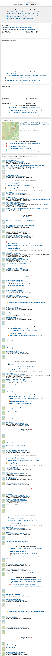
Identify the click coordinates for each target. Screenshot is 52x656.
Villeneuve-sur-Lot (24, 296)
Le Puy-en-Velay (24, 264)
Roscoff (17, 313)
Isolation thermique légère (28, 551)
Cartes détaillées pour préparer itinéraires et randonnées (29, 188)
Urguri (32, 236)
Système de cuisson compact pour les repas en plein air (34, 335)
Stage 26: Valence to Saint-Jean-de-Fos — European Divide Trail (20, 220)
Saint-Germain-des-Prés (22, 166)
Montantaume (29, 166)
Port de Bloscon (21, 313)
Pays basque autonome (13, 198)
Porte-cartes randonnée (12, 78)
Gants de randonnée (16, 112)
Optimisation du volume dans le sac (28, 584)
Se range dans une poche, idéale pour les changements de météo (32, 15)
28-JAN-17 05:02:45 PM (11, 643)
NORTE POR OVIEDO (10, 527)
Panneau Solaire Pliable (13, 143)
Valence (21, 221)
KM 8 (7, 563)
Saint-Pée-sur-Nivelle (27, 236)
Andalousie (11, 478)
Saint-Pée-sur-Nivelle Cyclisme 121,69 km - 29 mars (17, 235)
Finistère (13, 171)
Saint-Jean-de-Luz (26, 269)
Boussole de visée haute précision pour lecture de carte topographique (33, 248)
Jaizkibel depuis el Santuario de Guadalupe (15, 652)
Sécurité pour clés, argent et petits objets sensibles (31, 80)
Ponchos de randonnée (13, 148)
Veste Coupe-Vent (15, 396)
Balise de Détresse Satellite (14, 146)
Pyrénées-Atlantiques (19, 161)
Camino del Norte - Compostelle (13, 202)
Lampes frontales (14, 330)
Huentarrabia (9, 494)
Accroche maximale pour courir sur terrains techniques (28, 13)
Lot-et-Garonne (18, 296)
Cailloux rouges (9, 532)
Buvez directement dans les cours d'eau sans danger (33, 586)
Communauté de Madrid (13, 605)
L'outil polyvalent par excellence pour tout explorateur (31, 523)
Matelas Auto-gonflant (15, 333)
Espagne (7, 198)
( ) (34, 124)
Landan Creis (22, 171)
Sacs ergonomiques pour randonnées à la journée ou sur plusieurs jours (33, 145)
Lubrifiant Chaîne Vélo (11, 73)
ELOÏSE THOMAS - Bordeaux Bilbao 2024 (15, 258)
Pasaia (18, 505)
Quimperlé (17, 308)
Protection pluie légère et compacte (26, 148)
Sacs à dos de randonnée (13, 145)
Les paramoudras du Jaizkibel (12, 351)
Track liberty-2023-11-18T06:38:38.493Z (15, 268)
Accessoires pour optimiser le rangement (29, 553)
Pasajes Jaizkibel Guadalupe (12, 504)
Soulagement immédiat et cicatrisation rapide (32, 518)
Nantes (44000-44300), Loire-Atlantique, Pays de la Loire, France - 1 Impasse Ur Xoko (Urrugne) (27, 208)
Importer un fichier (34, 4)
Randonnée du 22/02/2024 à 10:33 (13, 599)
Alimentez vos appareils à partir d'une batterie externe (29, 460)
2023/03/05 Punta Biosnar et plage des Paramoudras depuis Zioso (20, 407)
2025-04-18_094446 (10, 647)
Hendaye (24, 161)
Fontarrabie (25, 198)
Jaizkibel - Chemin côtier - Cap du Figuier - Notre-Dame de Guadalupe (21, 355)
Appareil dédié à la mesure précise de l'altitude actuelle (29, 364)
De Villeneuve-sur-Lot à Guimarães (13, 295)
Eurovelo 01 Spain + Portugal (12, 175)
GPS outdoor (9, 185)
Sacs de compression (16, 584)
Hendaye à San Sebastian (11, 160)
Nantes (21, 209)
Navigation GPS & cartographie (18, 107)
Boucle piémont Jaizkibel (11, 384)
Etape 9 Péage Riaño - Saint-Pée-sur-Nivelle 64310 (17, 445)
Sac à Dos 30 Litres (13, 11)
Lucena (14, 478)
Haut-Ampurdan (15, 468)
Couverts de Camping (13, 247)
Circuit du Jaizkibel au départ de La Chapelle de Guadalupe (18, 346)
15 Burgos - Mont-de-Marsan (12, 616)
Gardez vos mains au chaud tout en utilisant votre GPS (33, 245)
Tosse (20, 253)
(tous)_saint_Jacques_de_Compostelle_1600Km (17, 263)
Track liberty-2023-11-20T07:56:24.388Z (15, 285)
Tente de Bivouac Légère (17, 579)
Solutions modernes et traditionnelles (33, 107)
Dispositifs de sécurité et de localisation (24, 403)
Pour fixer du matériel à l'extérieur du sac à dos (29, 182)
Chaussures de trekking (12, 75)
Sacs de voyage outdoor (14, 18)
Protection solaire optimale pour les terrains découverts (35, 16)
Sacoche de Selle (10, 77)
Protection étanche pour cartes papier (26, 78)
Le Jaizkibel (8, 441)
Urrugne (24, 193)
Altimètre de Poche (14, 364)
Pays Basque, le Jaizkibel (11, 411)
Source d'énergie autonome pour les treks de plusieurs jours (30, 143)
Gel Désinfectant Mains (15, 520)
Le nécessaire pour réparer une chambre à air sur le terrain (32, 398)
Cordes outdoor (15, 550)
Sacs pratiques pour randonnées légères (30, 401)
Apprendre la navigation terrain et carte (28, 328)
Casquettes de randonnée (17, 581)
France (7, 161)
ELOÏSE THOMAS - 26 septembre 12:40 (14, 280)
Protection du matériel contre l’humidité (27, 555)
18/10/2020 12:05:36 (10, 472)
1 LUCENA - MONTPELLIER (11, 477)
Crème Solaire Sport (12, 150)
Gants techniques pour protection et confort (29, 112)
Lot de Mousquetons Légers (13, 182)
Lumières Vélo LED (15, 114)
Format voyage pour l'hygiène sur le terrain (29, 520)
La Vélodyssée (9, 192)
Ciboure (24, 286)
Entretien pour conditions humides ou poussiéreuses (27, 73)
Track (7, 558)
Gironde (17, 231)
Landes (17, 253)
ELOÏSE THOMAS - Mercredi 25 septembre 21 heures (17, 230)
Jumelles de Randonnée (15, 369)
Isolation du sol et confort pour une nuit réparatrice (31, 333)
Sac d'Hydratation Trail (13, 243)
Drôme (18, 221)
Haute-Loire (19, 264)
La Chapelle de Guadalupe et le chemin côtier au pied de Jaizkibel (20, 572)
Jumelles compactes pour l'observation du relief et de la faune (33, 369)
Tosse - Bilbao (9, 252)
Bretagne (10, 171)
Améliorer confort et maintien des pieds (30, 400)
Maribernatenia (29, 286)
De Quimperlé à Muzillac (11, 317)
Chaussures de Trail (13, 13)
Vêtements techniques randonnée (17, 363)
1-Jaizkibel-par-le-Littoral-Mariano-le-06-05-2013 (17, 541)
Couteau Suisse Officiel (15, 523)
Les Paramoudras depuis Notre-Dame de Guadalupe (17, 630)
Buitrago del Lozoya (21, 605)
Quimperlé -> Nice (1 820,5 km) (12, 307)
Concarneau (18, 171)
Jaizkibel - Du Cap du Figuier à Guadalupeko (15, 379)
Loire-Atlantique (17, 209)
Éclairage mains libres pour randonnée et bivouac (28, 330)
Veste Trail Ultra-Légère (14, 15)
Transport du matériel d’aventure (27, 18)
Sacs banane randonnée (16, 401)
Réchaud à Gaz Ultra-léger (16, 335)
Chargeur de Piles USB (13, 460)
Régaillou (26, 231)
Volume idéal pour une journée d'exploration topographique (29, 11)
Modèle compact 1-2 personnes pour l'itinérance (32, 579)
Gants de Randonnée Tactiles (15, 245)
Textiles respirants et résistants (33, 363)
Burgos (16, 617)
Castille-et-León (12, 446)
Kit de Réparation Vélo (15, 398)
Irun (24, 203)
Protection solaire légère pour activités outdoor (33, 581)
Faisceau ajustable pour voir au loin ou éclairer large (33, 109)
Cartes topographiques (12, 188)
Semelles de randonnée (16, 400)
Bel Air (21, 308)
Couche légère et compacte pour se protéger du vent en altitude (31, 396)
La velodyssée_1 (9, 312)
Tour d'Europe (9, 170)
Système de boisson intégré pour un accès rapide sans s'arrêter (31, 243)
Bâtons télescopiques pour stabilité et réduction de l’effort (32, 110)
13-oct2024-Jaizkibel (10, 626)
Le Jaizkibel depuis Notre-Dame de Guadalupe (16, 482)
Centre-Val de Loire (12, 166)
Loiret (16, 166)
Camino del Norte (9, 373)
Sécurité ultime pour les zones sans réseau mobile (31, 146)
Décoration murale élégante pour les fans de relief (28, 462)
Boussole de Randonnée (14, 248)
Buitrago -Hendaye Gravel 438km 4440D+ (15, 604)
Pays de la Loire (11, 209)
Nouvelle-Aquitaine (12, 161)
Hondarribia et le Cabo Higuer (12, 417)
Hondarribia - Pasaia (10, 197)
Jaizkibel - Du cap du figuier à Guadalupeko (15, 499)
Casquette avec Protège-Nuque (16, 16)
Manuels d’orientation (15, 328)
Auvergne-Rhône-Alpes (12, 221)
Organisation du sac (16, 553)
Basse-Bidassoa (20, 198)
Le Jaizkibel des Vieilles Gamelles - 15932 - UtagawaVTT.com (19, 536)
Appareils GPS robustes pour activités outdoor (21, 185)
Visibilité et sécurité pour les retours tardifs (28, 114)
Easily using (27, 302)
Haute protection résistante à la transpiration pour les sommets (29, 150)
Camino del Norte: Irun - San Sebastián (14, 434)
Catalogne (10, 468)
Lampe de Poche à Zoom (17, 109)
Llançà (20, 468)
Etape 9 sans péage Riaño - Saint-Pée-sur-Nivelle (16, 450)
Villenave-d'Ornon (22, 231)
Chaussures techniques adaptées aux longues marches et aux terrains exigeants (33, 75)
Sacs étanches (15, 555)
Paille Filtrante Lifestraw (17, 586)
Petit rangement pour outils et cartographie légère (24, 77)
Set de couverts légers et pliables (25, 247)
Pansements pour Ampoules (16, 518)
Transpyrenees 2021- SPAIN (12, 467)
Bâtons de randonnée (16, 110)
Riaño (16, 446)
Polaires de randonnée (17, 551)
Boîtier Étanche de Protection (13, 80)
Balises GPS (13, 403)
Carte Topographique (13, 462)
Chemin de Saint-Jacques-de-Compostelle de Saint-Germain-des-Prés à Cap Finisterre (25, 165)
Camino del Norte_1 (10, 620)
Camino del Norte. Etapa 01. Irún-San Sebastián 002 (17, 339)
